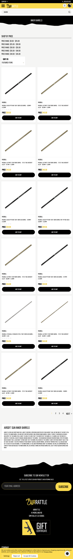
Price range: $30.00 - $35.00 (11, 47)
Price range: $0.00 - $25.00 (11, 41)
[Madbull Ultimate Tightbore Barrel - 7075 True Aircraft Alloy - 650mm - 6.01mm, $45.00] (18, 254)
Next (68, 414)
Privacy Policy (48, 552)
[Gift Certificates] (36, 527)
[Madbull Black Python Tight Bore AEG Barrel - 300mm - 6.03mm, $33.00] (54, 369)
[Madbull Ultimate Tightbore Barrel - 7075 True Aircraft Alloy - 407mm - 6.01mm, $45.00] (18, 369)
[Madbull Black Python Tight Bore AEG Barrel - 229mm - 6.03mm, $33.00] (18, 197)
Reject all (16, 556)
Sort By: (6, 59)
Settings (6, 556)
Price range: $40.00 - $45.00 (11, 54)
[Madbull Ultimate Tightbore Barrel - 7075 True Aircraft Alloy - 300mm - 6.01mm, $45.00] (54, 140)
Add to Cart (18, 117)
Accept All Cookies (29, 556)
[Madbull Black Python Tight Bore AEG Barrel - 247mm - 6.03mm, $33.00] (54, 254)
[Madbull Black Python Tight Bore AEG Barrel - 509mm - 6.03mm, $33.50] (18, 83)
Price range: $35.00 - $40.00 (11, 51)
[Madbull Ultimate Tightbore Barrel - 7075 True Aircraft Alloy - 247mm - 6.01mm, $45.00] (18, 140)
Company (5, 1)
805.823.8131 (66, 1)
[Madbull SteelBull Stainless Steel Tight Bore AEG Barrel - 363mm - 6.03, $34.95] (18, 312)
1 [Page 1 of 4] (51, 413)
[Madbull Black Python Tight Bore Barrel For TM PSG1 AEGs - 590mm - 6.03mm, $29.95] (54, 197)
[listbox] (13, 62)
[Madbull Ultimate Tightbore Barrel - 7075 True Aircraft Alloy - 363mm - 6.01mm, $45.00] (54, 83)
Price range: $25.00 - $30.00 (11, 44)
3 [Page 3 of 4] (59, 413)
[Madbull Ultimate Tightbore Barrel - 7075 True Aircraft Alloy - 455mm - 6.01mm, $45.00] (54, 312)
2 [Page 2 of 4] (55, 413)
